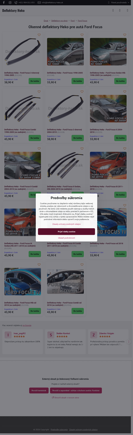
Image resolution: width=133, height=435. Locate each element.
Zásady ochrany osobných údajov (66, 224)
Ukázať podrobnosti (66, 238)
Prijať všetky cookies (66, 231)
